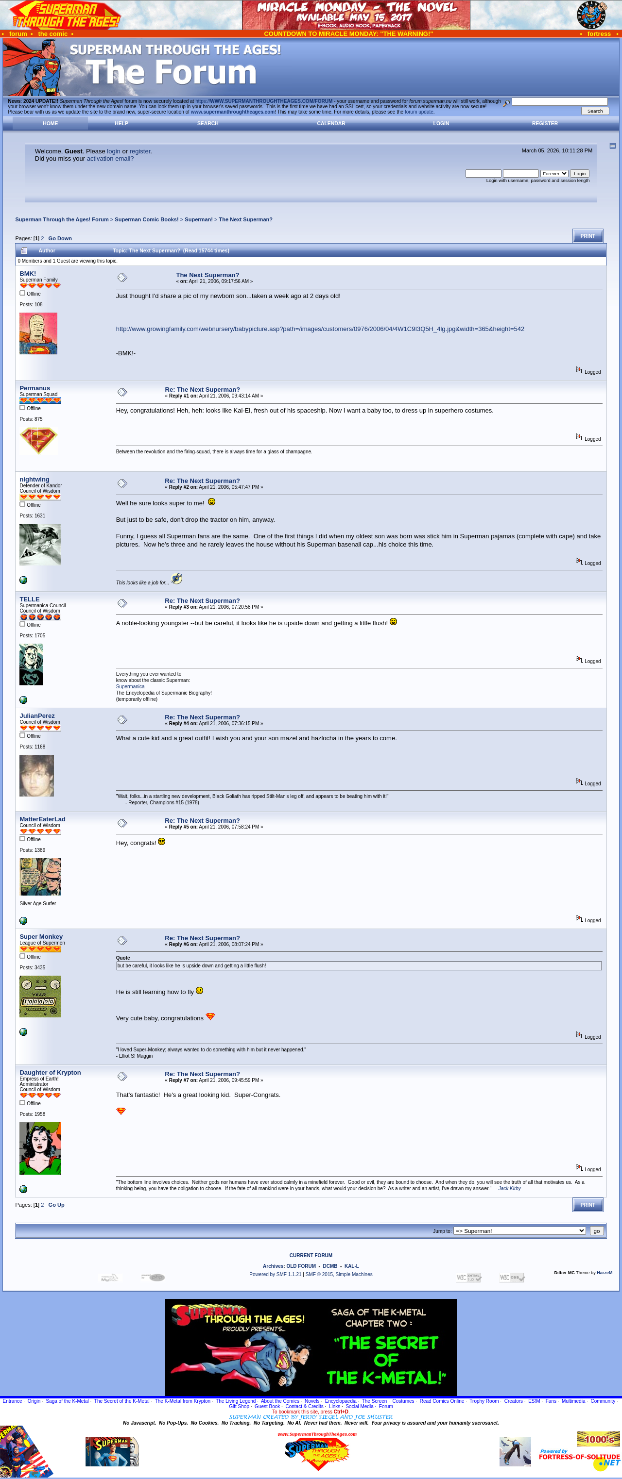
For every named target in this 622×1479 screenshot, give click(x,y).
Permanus (34, 388)
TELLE (29, 599)
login (113, 151)
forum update (419, 112)
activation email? (110, 158)
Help (121, 123)
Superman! (199, 219)
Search (208, 123)
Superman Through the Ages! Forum (61, 219)
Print (588, 236)
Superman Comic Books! (146, 219)
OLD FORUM (301, 1266)
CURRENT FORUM (311, 1255)
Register (545, 123)
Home (50, 123)
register (140, 151)
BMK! (27, 273)
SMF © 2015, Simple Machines (339, 1274)
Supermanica (130, 686)
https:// (263, 101)
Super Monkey (41, 936)
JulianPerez (36, 715)
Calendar (331, 123)
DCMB (330, 1266)
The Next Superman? (246, 219)
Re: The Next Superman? (203, 389)
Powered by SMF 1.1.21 (275, 1274)
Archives (273, 1266)
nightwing (34, 479)
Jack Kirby (510, 1188)
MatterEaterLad (42, 819)
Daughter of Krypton (50, 1072)
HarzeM (604, 1272)
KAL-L (352, 1266)
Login (441, 123)
